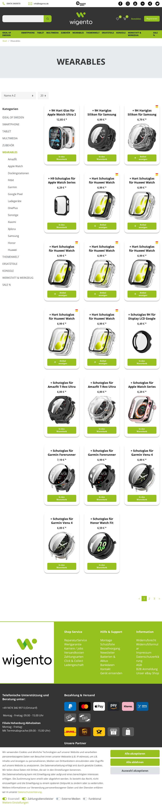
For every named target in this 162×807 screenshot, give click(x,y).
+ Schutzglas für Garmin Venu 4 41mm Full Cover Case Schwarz (142, 453)
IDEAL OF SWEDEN (6, 34)
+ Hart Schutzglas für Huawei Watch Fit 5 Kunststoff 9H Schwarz (61, 249)
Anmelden (136, 18)
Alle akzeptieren (135, 753)
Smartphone (28, 32)
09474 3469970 (13, 3)
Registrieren (151, 18)
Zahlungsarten (73, 657)
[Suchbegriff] (23, 18)
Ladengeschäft (74, 665)
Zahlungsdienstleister (40, 799)
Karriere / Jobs (73, 648)
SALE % (155, 34)
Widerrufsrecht (146, 640)
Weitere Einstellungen (15, 802)
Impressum (143, 652)
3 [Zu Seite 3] (154, 598)
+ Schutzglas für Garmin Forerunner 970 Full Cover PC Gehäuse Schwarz (102, 453)
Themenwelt (93, 32)
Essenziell (13, 799)
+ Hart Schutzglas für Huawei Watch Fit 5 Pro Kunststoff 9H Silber (61, 317)
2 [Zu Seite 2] (149, 598)
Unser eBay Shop (147, 673)
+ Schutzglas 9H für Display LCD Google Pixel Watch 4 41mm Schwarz (142, 317)
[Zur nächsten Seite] (159, 598)
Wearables (78, 32)
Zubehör (65, 32)
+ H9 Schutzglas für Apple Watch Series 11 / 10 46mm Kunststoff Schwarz (61, 180)
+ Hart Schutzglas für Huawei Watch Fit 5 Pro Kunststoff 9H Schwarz (142, 249)
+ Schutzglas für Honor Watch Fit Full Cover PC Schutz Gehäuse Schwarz (101, 521)
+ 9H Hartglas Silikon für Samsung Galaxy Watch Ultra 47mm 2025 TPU (101, 112)
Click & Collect (73, 661)
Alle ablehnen (135, 762)
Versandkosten (74, 652)
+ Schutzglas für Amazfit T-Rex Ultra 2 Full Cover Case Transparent (102, 385)
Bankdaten (107, 665)
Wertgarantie (72, 644)
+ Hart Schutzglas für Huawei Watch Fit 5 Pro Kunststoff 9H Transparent (102, 317)
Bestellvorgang (110, 648)
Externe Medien (71, 799)
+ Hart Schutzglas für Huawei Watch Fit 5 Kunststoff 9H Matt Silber (142, 180)
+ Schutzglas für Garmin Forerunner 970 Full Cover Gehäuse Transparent (62, 453)
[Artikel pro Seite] (43, 95)
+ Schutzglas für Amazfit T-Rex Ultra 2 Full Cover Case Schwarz (62, 385)
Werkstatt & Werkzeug (134, 34)
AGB (139, 665)
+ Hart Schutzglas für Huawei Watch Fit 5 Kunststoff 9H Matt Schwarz (102, 180)
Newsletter (107, 652)
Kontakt (105, 669)
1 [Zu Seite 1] (144, 598)
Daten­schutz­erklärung (30, 792)
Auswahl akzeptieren (135, 770)
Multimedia (52, 32)
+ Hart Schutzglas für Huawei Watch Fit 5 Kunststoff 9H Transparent (102, 249)
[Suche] (48, 18)
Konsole (121, 32)
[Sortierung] (18, 95)
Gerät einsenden (111, 673)
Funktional (95, 799)
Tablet (40, 32)
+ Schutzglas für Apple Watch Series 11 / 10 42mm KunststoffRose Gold (142, 385)
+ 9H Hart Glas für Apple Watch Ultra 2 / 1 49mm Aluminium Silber (61, 112)
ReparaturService (75, 640)
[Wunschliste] (117, 19)
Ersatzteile (108, 32)
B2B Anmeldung (147, 669)
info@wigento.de (41, 3)
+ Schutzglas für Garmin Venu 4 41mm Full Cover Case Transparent (61, 521)
